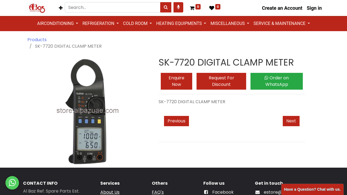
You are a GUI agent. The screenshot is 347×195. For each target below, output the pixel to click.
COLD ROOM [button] (136, 23)
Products (37, 40)
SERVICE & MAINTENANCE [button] (280, 23)
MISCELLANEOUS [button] (228, 23)
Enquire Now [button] (176, 81)
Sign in (314, 8)
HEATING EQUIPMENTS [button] (179, 23)
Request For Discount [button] (221, 81)
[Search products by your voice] (178, 7)
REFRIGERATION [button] (98, 23)
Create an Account (282, 8)
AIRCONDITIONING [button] (56, 23)
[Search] (165, 7)
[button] (61, 8)
